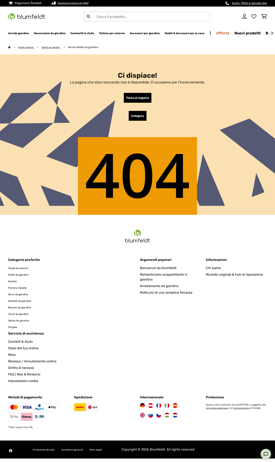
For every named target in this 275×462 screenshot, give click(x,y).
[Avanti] (272, 33)
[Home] (13, 47)
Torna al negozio (137, 98)
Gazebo (14, 284)
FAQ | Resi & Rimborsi (24, 378)
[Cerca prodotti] (146, 16)
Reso (12, 358)
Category (137, 118)
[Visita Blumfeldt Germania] (142, 409)
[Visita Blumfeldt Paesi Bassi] (175, 418)
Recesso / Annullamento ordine (32, 365)
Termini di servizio (248, 411)
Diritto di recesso (21, 371)
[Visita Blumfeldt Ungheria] (167, 418)
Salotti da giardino (57, 47)
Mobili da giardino (21, 278)
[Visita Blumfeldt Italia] (167, 409)
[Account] (244, 16)
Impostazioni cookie (23, 384)
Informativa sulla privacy (219, 411)
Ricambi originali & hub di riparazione (234, 278)
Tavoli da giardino (21, 317)
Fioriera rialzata (20, 291)
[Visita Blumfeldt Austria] (150, 409)
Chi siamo (213, 271)
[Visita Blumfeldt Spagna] (175, 409)
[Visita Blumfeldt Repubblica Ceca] (158, 418)
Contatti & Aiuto (20, 345)
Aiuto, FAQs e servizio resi (249, 3)
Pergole (14, 330)
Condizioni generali (82, 453)
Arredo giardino (28, 47)
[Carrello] (264, 16)
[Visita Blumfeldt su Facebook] (10, 454)
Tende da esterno (21, 271)
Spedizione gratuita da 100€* (78, 3)
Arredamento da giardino (159, 289)
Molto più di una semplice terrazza (166, 296)
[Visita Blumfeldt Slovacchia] (150, 418)
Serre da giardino (21, 298)
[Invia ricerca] (88, 16)
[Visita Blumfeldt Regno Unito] (142, 418)
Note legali (112, 453)
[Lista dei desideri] (253, 16)
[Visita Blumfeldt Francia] (158, 409)
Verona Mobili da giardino (91, 47)
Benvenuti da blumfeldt (158, 271)
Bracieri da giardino (23, 311)
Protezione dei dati (47, 453)
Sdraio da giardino (22, 324)
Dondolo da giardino (23, 304)
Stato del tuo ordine (23, 352)
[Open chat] (266, 454)
